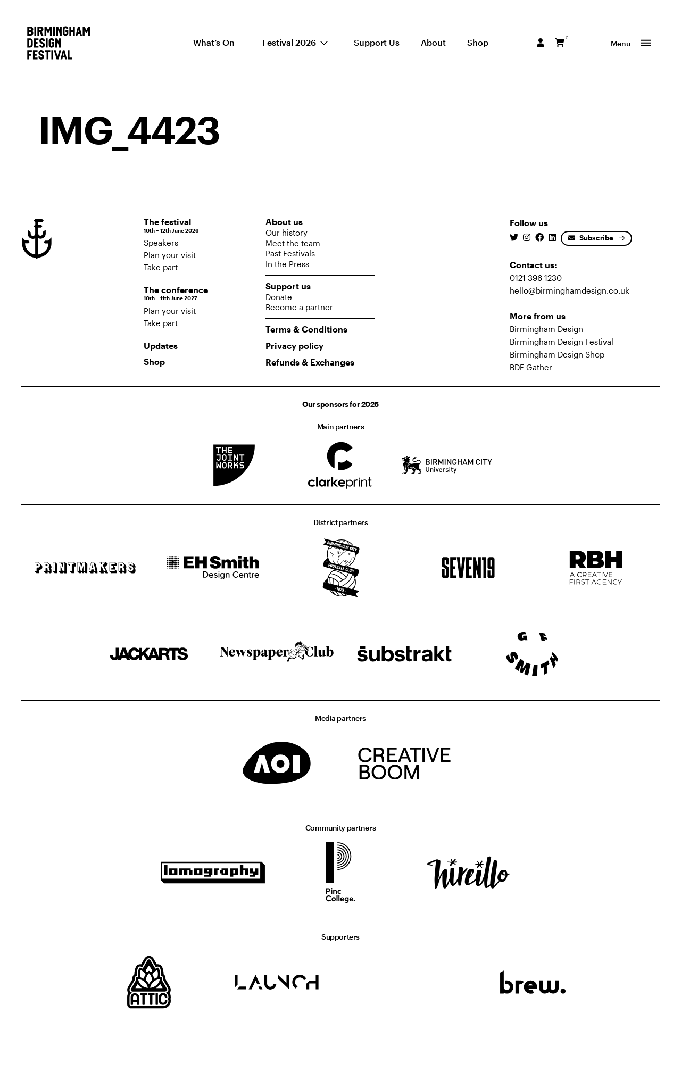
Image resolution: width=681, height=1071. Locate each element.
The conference (198, 293)
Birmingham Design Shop (557, 354)
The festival (198, 225)
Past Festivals (290, 253)
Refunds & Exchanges (309, 362)
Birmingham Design (546, 329)
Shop (154, 361)
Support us (288, 286)
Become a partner (299, 307)
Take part (161, 267)
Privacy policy (294, 346)
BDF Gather (531, 367)
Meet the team (292, 243)
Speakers (161, 242)
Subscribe (590, 238)
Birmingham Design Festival (561, 341)
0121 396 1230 (536, 278)
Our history (286, 232)
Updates (161, 346)
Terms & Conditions (306, 329)
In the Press (287, 264)
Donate (278, 297)
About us (284, 222)
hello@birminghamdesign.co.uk (569, 290)
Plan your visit (170, 255)
